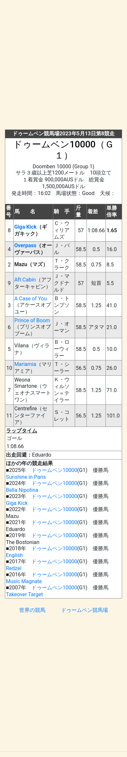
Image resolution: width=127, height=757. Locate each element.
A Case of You (30, 298)
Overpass (25, 245)
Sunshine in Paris (26, 477)
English (14, 555)
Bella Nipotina (22, 490)
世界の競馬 (32, 610)
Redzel (14, 568)
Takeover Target (24, 594)
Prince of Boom (32, 320)
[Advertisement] (63, 66)
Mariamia (25, 364)
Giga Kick (25, 227)
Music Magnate (24, 581)
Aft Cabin (25, 280)
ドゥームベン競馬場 (84, 610)
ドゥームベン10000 (54, 470)
